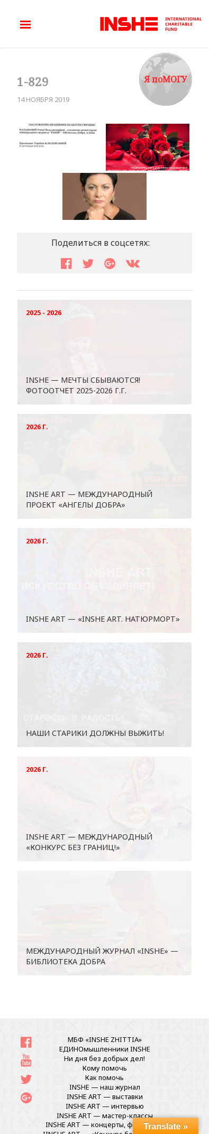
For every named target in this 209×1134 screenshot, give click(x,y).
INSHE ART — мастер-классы (105, 1115)
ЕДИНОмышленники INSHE (104, 1049)
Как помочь (104, 1077)
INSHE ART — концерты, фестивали (105, 1124)
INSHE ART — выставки (105, 1096)
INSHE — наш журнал (104, 1087)
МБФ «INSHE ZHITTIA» (105, 1039)
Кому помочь (105, 1068)
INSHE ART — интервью (105, 1106)
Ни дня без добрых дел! (104, 1058)
